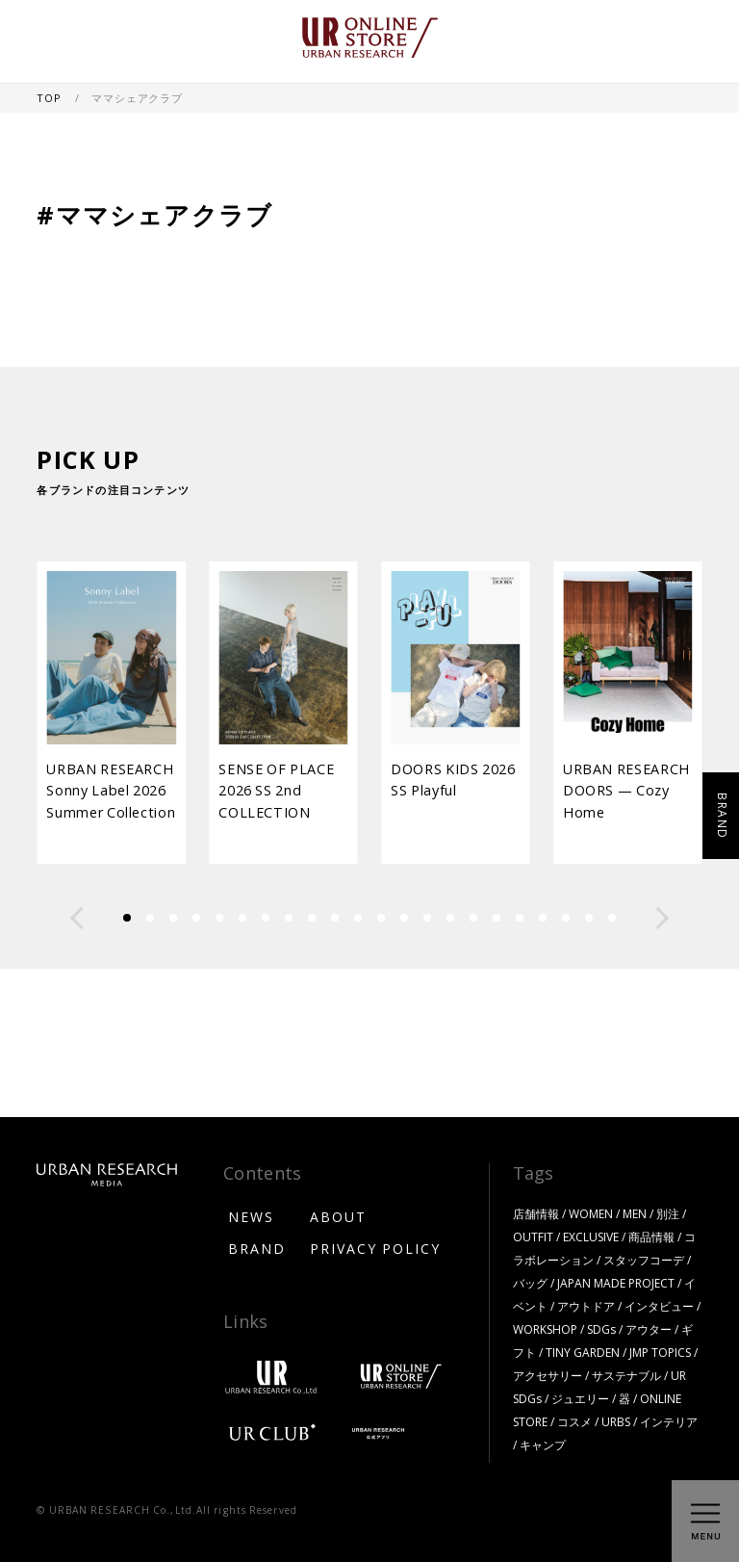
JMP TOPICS (660, 1352)
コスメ (574, 1421)
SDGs (601, 1329)
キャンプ (543, 1444)
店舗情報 (536, 1213)
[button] (77, 917)
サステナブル (626, 1375)
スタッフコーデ (643, 1259)
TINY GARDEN (583, 1352)
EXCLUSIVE (591, 1236)
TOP (50, 98)
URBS (615, 1421)
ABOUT (338, 1216)
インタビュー (659, 1306)
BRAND (257, 1248)
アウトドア (586, 1306)
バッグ (530, 1282)
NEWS (251, 1216)
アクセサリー (547, 1375)
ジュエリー (580, 1398)
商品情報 (651, 1236)
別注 (667, 1213)
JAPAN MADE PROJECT (616, 1282)
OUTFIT (533, 1236)
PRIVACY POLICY (375, 1248)
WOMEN (591, 1213)
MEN (635, 1213)
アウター (648, 1329)
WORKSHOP (545, 1329)
